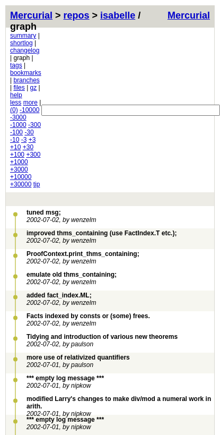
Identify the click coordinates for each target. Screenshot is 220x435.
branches (26, 80)
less (15, 102)
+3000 (19, 169)
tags (16, 65)
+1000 (19, 162)
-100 (16, 132)
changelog (24, 50)
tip (36, 184)
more (30, 102)
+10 (15, 147)
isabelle (117, 15)
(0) (14, 110)
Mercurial (189, 15)
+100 (17, 154)
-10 (14, 139)
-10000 (29, 110)
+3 (32, 139)
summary (23, 35)
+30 (28, 147)
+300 (33, 154)
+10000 (20, 177)
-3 (24, 139)
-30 (28, 132)
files (18, 87)
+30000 (20, 184)
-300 (34, 125)
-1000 (18, 125)
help (16, 95)
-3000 (18, 117)
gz (33, 87)
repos (77, 15)
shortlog (21, 43)
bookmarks (25, 72)
